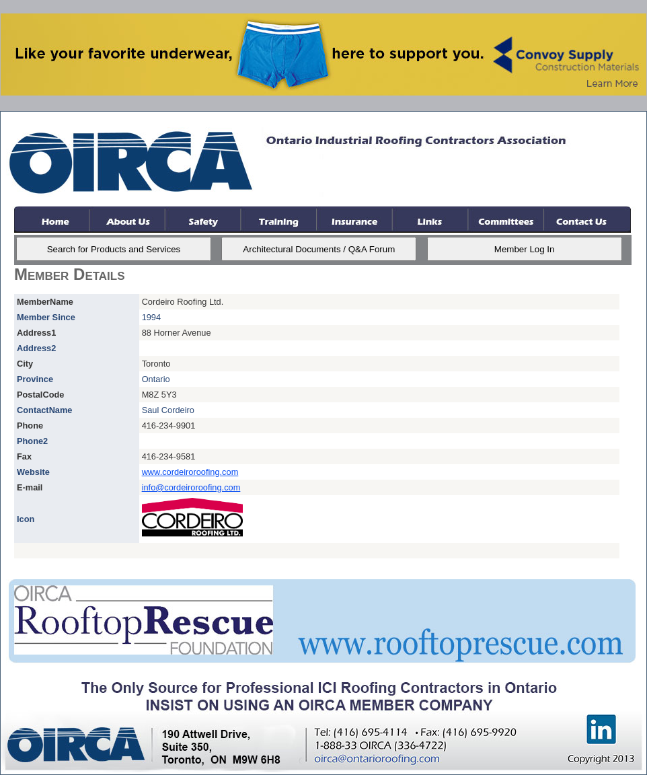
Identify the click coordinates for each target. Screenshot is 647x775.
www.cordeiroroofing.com (190, 472)
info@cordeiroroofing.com (191, 487)
